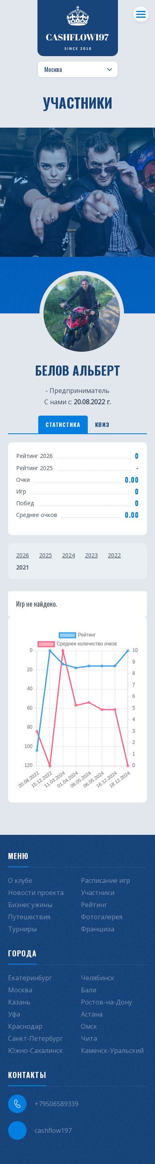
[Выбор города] (77, 69)
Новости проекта (36, 892)
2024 (68, 555)
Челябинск (97, 977)
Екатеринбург (30, 977)
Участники (97, 892)
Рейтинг (94, 904)
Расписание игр (105, 880)
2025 (45, 555)
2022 (114, 555)
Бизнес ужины (30, 904)
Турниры (22, 928)
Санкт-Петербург (35, 1038)
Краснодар (25, 1026)
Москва (20, 989)
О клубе (20, 880)
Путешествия (29, 916)
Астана (92, 1014)
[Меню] (141, 14)
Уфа (14, 1014)
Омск (89, 1026)
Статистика (62, 424)
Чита (89, 1038)
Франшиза (97, 928)
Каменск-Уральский (112, 1050)
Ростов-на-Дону (106, 1002)
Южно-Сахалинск (35, 1050)
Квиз (102, 424)
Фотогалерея (101, 916)
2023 (91, 555)
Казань (19, 1002)
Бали (88, 989)
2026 (22, 555)
